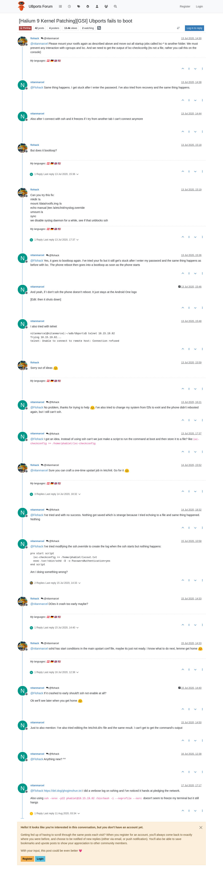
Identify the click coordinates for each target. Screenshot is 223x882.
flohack (34, 38)
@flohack (52, 255)
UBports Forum (41, 6)
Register (27, 858)
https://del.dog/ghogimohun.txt (63, 790)
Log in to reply (194, 28)
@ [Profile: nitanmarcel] (39, 43)
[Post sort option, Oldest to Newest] (178, 28)
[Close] (200, 827)
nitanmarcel (37, 82)
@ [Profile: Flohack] (36, 87)
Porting (25, 28)
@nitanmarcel (50, 38)
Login (40, 858)
